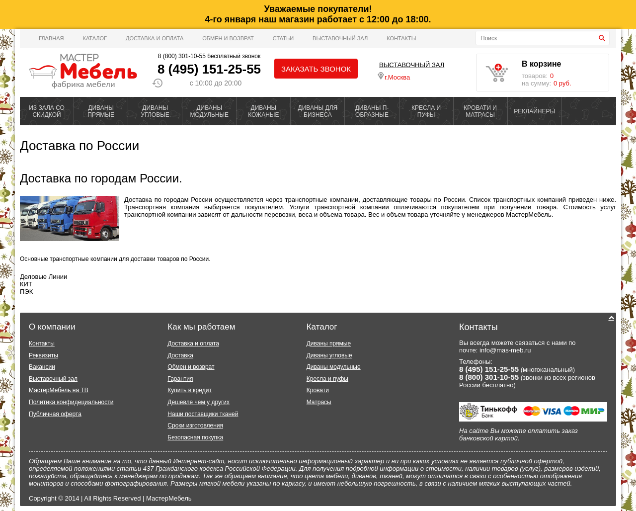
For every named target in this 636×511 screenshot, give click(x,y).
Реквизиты (43, 355)
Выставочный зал (53, 378)
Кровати (318, 390)
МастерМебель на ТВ (58, 390)
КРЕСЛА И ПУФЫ (426, 111)
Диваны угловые (329, 355)
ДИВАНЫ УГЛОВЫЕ (155, 111)
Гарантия (180, 378)
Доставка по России (79, 145)
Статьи (283, 38)
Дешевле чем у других (198, 402)
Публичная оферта (55, 414)
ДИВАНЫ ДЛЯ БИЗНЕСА (318, 111)
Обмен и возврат (228, 38)
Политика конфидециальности (71, 402)
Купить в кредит (189, 390)
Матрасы (319, 402)
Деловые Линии (43, 276)
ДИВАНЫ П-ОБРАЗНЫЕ (372, 111)
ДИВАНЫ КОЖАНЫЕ (263, 111)
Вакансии (42, 366)
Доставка (180, 355)
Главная (51, 38)
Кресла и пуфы (327, 378)
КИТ (26, 284)
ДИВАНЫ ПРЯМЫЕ (100, 111)
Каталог (94, 38)
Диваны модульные (334, 366)
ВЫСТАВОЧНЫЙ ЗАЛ (340, 38)
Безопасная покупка (195, 437)
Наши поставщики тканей (202, 414)
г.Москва (393, 76)
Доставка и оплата (154, 38)
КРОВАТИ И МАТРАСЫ (480, 111)
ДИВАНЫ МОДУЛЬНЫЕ (209, 111)
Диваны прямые (329, 343)
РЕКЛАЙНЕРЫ (534, 111)
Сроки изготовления (195, 425)
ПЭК (26, 291)
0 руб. (562, 83)
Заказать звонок (316, 69)
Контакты (401, 38)
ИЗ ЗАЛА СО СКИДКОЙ (47, 111)
